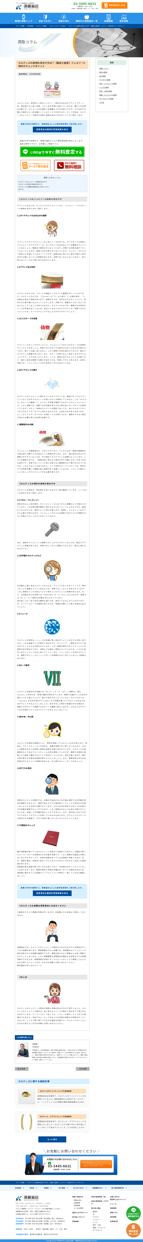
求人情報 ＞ (63, 1188)
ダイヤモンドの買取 (106, 99)
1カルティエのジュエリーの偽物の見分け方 (32, 182)
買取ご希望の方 (77, 1197)
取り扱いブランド (78, 1217)
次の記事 (83, 1069)
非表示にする (54, 178)
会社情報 (113, 1217)
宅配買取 (77, 1206)
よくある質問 (78, 1208)
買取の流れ (63, 21)
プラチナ (96, 1217)
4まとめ (21, 189)
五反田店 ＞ (19, 1188)
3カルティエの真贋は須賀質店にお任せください (34, 187)
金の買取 (102, 76)
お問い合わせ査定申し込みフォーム (118, 1198)
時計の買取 (103, 72)
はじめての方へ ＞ (80, 1188)
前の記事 (21, 1069)
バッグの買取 (104, 87)
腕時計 (95, 1212)
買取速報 (75, 1221)
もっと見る (52, 1139)
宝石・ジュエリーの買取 (108, 84)
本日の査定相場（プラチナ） (99, 1202)
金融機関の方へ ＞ (99, 1188)
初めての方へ (45, 21)
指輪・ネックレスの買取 (108, 95)
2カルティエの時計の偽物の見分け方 (30, 184)
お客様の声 (114, 1221)
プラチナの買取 (104, 80)
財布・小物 (97, 1225)
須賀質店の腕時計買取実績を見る (52, 129)
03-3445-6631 (85, 3)
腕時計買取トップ (23, 21)
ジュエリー (97, 1220)
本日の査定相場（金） (99, 1197)
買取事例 (113, 1208)
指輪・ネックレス (99, 1228)
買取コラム (114, 1213)
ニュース (113, 1204)
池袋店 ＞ (48, 1188)
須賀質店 (27, 1198)
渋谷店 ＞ (33, 1188)
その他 (101, 103)
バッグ (95, 1222)
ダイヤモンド (97, 1230)
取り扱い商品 (96, 1208)
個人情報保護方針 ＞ (119, 1188)
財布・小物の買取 (105, 91)
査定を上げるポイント (80, 1213)
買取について (104, 69)
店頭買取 (77, 1203)
